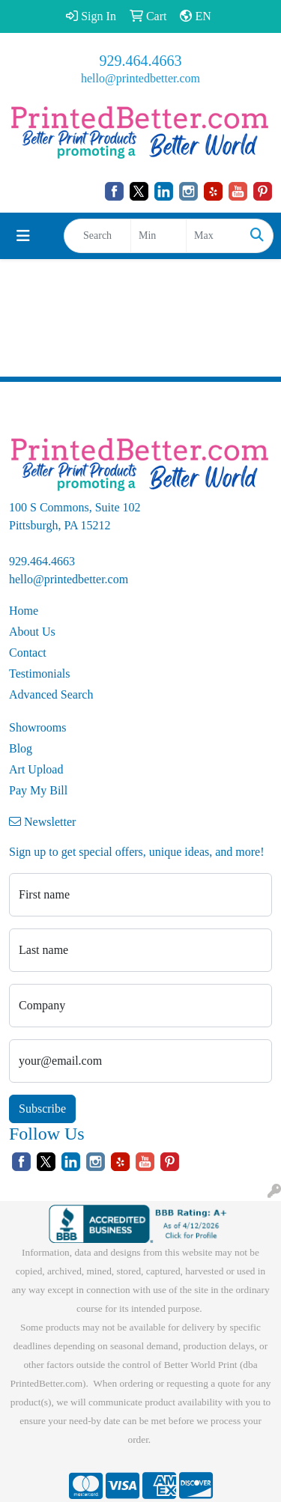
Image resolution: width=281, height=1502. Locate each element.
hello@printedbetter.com (140, 78)
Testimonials (39, 673)
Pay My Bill (38, 790)
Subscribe (42, 1108)
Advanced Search (51, 694)
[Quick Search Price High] (214, 236)
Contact (27, 652)
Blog (20, 748)
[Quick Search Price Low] (158, 236)
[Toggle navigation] (23, 235)
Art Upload (36, 769)
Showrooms (37, 727)
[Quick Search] (97, 236)
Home (23, 610)
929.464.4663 (141, 60)
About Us (32, 631)
